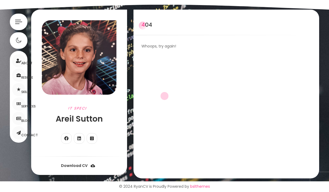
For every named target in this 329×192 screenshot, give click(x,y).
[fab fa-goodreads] (92, 138)
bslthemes (200, 186)
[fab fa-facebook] (66, 138)
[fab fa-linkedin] (79, 138)
